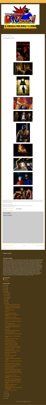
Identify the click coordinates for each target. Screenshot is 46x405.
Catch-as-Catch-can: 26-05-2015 (10, 317)
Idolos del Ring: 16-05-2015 (9, 349)
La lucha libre (7, 353)
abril (6, 391)
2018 (5, 286)
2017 (5, 288)
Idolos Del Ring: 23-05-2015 (10, 332)
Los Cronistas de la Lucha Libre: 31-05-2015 (12, 304)
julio (6, 300)
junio (6, 301)
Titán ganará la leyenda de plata (10, 352)
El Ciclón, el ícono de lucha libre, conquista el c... (13, 369)
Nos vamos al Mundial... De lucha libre (11, 338)
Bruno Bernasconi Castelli (7, 254)
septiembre (7, 297)
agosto (6, 298)
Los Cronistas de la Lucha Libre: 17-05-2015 (12, 346)
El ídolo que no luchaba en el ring (10, 384)
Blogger (29, 401)
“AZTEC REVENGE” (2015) (9, 323)
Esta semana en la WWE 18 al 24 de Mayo (12, 330)
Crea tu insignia (13, 254)
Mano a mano (7, 329)
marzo (6, 393)
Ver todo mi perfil (6, 280)
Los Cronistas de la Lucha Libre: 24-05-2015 (12, 325)
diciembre (7, 292)
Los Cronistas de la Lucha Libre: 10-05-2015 (12, 364)
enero (6, 396)
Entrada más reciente (7, 245)
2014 (5, 398)
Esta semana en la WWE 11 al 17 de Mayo (12, 347)
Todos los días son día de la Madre (11, 366)
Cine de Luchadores (9, 210)
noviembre (7, 294)
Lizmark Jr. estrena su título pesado (11, 344)
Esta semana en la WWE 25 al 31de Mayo (12, 306)
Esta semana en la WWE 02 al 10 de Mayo (12, 363)
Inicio (24, 245)
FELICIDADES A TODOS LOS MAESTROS (12, 350)
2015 (5, 291)
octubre (6, 295)
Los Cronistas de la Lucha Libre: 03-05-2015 (12, 380)
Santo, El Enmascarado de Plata (10, 313)
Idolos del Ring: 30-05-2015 (9, 310)
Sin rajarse (7, 311)
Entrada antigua (40, 245)
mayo (6, 303)
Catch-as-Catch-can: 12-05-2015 (10, 355)
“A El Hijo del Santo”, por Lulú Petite (11, 343)
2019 (5, 285)
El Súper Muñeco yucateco (9, 340)
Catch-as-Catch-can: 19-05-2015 (10, 341)
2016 (5, 289)
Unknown (6, 279)
